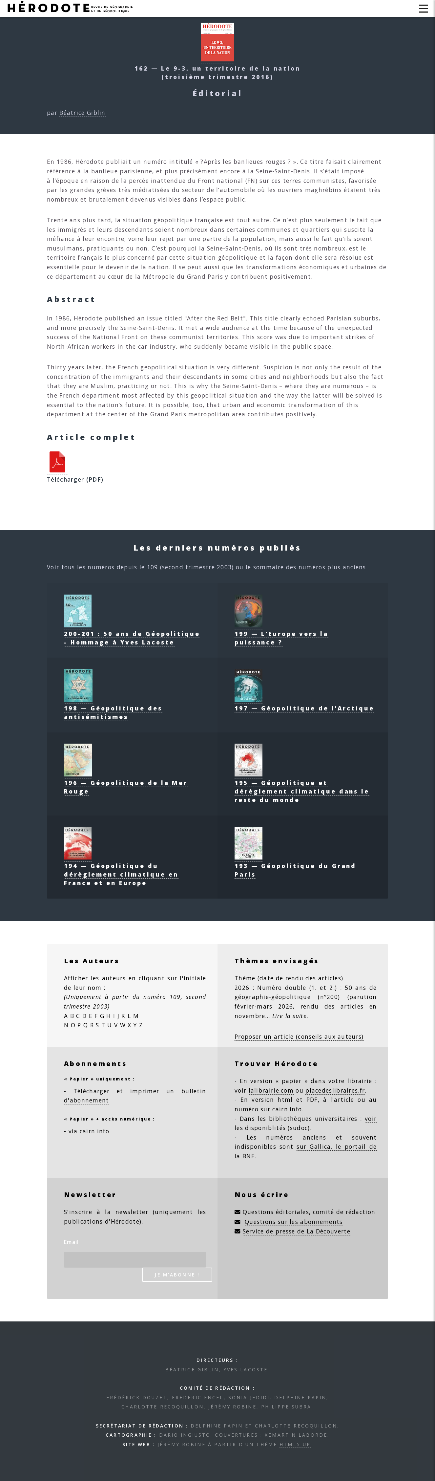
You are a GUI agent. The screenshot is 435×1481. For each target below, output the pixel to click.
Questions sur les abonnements (294, 1222)
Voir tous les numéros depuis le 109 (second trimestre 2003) (140, 567)
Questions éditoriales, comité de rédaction (309, 1212)
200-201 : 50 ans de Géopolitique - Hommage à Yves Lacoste (132, 633)
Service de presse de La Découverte (296, 1231)
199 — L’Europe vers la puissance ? (281, 633)
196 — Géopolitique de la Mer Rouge (126, 782)
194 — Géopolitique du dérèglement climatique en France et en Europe (121, 870)
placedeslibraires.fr (335, 1090)
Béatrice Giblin (82, 113)
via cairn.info (89, 1131)
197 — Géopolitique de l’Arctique (304, 704)
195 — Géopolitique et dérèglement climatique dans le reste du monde (302, 787)
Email (71, 1242)
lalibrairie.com (271, 1090)
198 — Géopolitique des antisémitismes (113, 708)
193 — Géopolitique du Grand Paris (295, 865)
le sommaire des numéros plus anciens (306, 567)
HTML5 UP (295, 1444)
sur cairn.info (281, 1109)
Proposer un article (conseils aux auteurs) (299, 1036)
